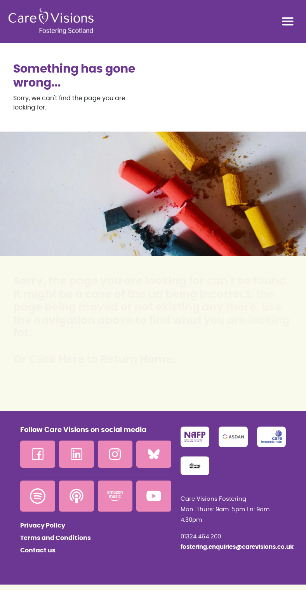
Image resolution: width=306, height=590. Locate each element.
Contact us (38, 550)
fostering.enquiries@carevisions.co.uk (233, 547)
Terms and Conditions (55, 538)
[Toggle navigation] (287, 21)
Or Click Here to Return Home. (94, 359)
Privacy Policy (42, 525)
